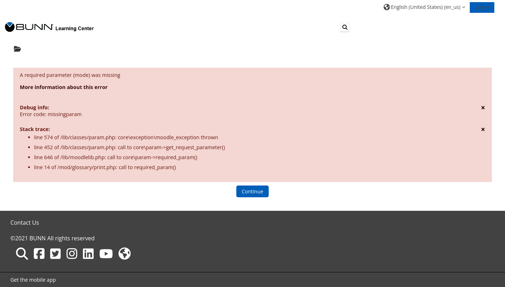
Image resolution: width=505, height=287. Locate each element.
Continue (252, 191)
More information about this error (64, 87)
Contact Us (24, 222)
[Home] (49, 27)
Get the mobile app (33, 279)
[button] (424, 6)
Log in (482, 7)
